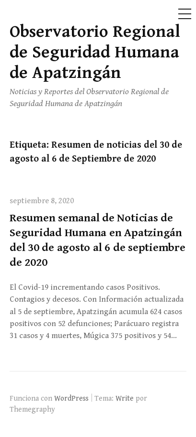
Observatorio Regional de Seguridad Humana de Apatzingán (95, 52)
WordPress (71, 398)
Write (124, 398)
